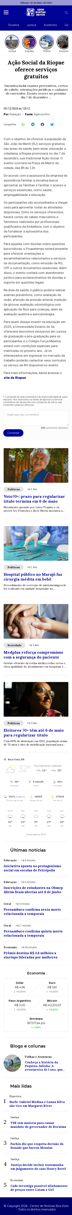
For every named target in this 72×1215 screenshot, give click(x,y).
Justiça (31, 25)
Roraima (13, 25)
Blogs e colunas (28, 1046)
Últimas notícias (28, 850)
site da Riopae (15, 378)
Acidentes (50, 25)
